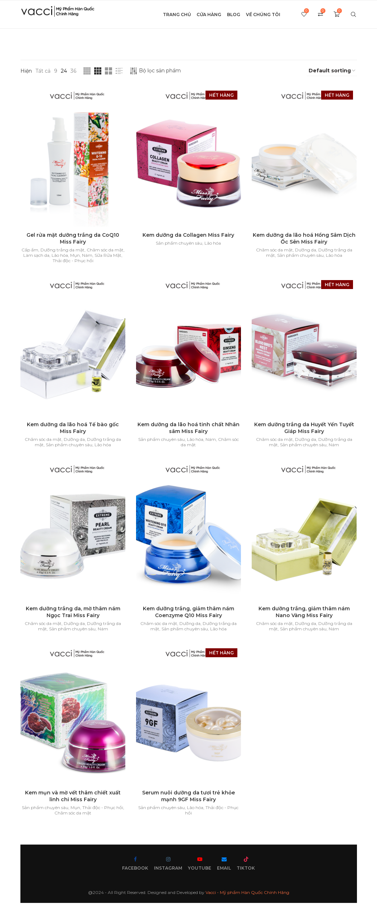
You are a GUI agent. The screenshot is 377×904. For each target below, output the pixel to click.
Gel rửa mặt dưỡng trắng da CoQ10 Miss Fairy (72, 238)
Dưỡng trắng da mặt (62, 250)
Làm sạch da (36, 255)
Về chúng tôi (263, 14)
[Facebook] (135, 865)
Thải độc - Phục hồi (72, 261)
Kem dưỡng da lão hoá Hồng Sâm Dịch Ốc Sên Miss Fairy (304, 238)
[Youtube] (199, 865)
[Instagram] (168, 865)
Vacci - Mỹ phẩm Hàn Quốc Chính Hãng (247, 893)
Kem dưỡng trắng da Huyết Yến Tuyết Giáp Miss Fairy (304, 428)
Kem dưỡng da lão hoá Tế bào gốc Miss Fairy (73, 428)
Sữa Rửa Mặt (108, 255)
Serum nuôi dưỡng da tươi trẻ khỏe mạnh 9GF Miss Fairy (188, 797)
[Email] (224, 865)
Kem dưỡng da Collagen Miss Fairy (188, 235)
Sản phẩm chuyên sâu (179, 243)
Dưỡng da (305, 250)
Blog (233, 14)
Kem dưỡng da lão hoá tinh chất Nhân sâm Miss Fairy (188, 428)
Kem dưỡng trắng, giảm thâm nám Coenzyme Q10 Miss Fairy (188, 613)
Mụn (75, 255)
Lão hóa (60, 255)
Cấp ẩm (29, 250)
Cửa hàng (209, 14)
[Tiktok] (246, 865)
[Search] (353, 14)
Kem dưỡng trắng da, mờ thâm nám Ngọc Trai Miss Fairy (72, 613)
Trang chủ (177, 14)
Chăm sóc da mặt (104, 250)
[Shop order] (332, 71)
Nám (87, 255)
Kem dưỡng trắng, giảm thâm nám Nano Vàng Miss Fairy (304, 613)
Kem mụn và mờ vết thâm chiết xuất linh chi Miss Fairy (73, 797)
